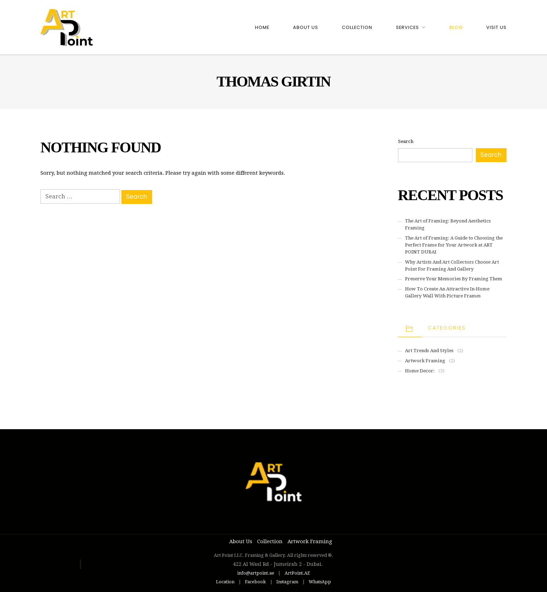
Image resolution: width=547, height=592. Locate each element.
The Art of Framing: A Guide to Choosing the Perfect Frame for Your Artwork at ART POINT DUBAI (454, 245)
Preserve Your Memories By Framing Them (453, 278)
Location (225, 581)
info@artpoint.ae (255, 573)
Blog (456, 27)
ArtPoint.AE (297, 573)
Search (405, 141)
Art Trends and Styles (429, 350)
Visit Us (496, 27)
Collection (357, 27)
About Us (305, 27)
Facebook (255, 581)
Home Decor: (420, 370)
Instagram (287, 581)
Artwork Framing (425, 360)
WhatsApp (320, 581)
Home (262, 27)
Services (407, 27)
